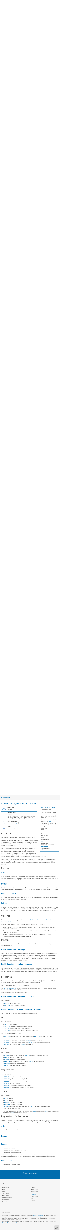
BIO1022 (6, 1100)
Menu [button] (58, 797)
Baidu (41, 1176)
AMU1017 (7, 1003)
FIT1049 (6, 1083)
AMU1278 (7, 1026)
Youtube (37, 1176)
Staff (3, 1208)
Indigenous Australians (7, 1197)
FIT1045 (6, 1079)
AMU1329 (28, 1040)
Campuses (33, 1185)
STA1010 (31, 1106)
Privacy (45, 1217)
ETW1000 (7, 1061)
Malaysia (43, 849)
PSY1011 (6, 1044)
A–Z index (33, 1187)
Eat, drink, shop (5, 1187)
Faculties (33, 1183)
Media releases (34, 1191)
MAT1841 (6, 1087)
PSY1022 (22, 1044)
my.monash (4, 1203)
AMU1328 (7, 1040)
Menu (2, 3)
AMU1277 (7, 1024)
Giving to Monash (6, 1212)
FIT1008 (6, 1077)
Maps (3, 1191)
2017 (46, 821)
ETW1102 (31, 1061)
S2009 (46, 1111)
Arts (42, 841)
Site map (33, 1200)
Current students (5, 1206)
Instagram (19, 1176)
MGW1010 (7, 1063)
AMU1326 (7, 1030)
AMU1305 (37, 1036)
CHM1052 (7, 1104)
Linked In (22, 1176)
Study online (5, 1201)
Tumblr (34, 1176)
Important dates (5, 1183)
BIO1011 (6, 1098)
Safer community (5, 1199)
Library (3, 1189)
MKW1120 (7, 1065)
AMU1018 (7, 1005)
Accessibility (29, 1217)
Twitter (25, 1176)
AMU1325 (7, 1028)
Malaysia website (44, 846)
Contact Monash (34, 1189)
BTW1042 (7, 1057)
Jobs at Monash (5, 1193)
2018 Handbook (5, 797)
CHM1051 (7, 1102)
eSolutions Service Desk (38, 1215)
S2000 (34, 1111)
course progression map (10, 988)
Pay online (4, 1185)
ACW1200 (7, 1055)
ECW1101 (7, 1059)
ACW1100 (27, 1055)
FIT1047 (6, 1081)
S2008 (12, 1112)
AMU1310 (7, 1042)
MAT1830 (6, 1085)
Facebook (28, 1176)
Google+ (31, 1176)
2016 (50, 821)
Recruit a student (5, 1195)
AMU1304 (7, 1036)
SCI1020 (6, 1106)
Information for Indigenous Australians (10, 1222)
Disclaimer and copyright (38, 1217)
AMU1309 (30, 1042)
